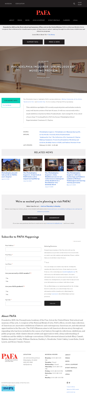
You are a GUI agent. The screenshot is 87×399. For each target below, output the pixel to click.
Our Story (51, 34)
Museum (8, 4)
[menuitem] (8, 3)
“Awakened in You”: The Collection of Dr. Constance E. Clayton (59, 137)
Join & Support (39, 20)
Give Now (80, 3)
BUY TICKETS (32, 217)
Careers (66, 20)
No (7, 281)
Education (20, 4)
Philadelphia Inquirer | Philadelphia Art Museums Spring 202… (60, 132)
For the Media (7, 105)
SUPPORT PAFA (32, 42)
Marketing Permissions (50, 246)
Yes (7, 278)
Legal (75, 20)
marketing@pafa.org (69, 271)
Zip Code (8, 299)
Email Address (9, 245)
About (11, 20)
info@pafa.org (27, 363)
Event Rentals (54, 20)
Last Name (9, 263)
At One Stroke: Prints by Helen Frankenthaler (54, 134)
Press (20, 20)
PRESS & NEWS (54, 42)
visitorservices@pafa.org (54, 222)
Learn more (55, 293)
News (27, 20)
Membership (54, 217)
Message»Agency (8, 384)
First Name (9, 254)
